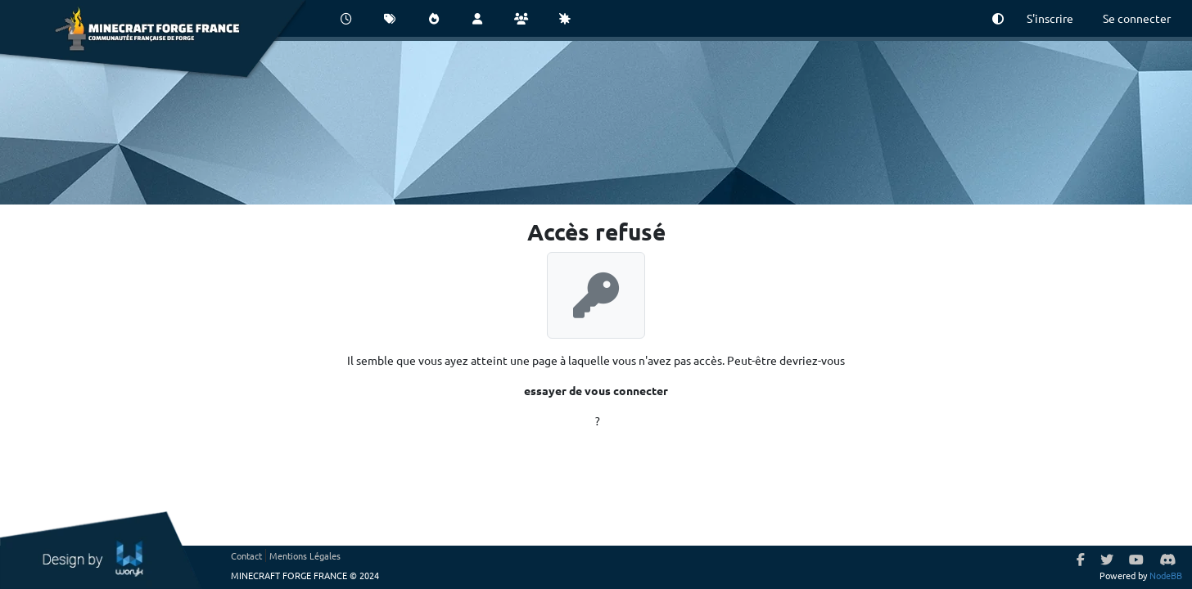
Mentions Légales (305, 555)
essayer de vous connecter (596, 390)
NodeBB (1165, 575)
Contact (246, 555)
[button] (998, 18)
